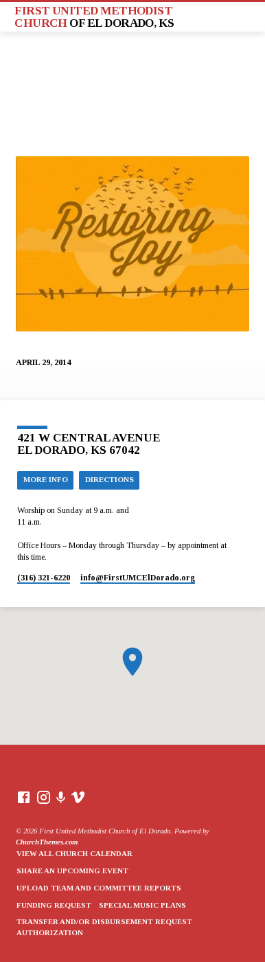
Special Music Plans (142, 905)
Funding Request (53, 905)
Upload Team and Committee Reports (98, 888)
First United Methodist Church (94, 16)
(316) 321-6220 (43, 577)
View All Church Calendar (74, 853)
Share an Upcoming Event (72, 870)
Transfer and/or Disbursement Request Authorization (104, 927)
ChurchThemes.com (47, 842)
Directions (109, 479)
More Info (45, 479)
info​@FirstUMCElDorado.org (137, 577)
